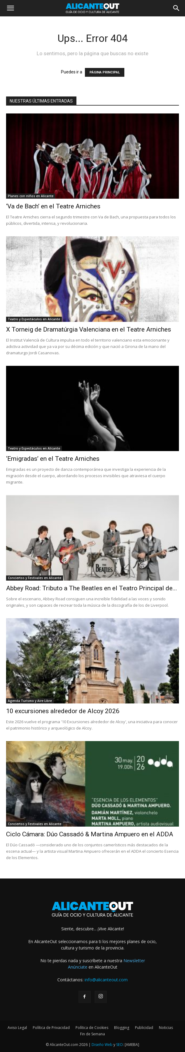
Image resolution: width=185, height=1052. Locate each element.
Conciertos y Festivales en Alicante (34, 578)
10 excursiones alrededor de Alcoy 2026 (62, 711)
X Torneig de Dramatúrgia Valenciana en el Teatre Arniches (88, 329)
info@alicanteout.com (106, 980)
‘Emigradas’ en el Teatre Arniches (52, 458)
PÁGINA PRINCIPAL (104, 72)
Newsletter (134, 960)
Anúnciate (77, 967)
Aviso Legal (17, 1027)
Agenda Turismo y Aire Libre (30, 701)
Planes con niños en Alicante (30, 196)
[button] (10, 8)
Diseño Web (102, 1044)
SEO (119, 1044)
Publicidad (144, 1027)
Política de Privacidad (51, 1027)
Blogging (121, 1027)
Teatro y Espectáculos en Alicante (34, 319)
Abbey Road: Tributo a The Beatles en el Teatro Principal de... (91, 588)
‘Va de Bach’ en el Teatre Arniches (53, 206)
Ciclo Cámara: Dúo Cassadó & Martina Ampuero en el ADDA (89, 834)
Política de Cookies (92, 1027)
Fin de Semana (92, 1034)
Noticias (166, 1027)
